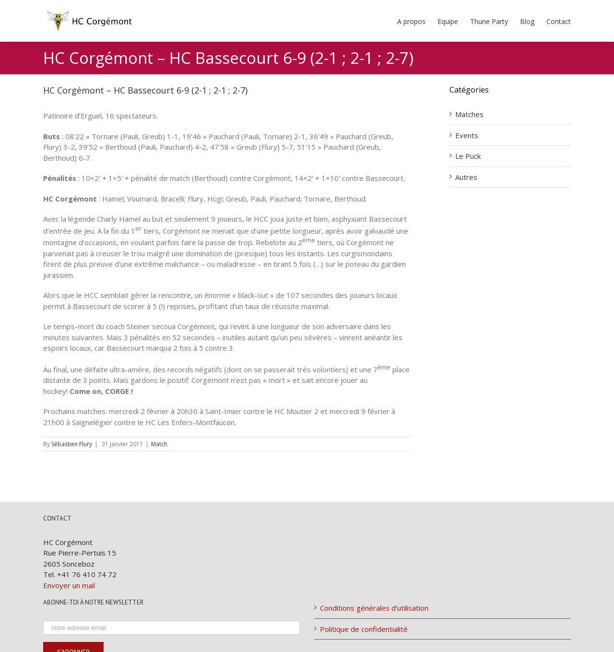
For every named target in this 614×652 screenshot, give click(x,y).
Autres (466, 177)
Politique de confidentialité (364, 629)
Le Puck (468, 156)
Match (159, 444)
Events (466, 135)
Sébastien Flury (71, 444)
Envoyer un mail (69, 585)
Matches (469, 114)
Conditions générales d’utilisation (374, 608)
